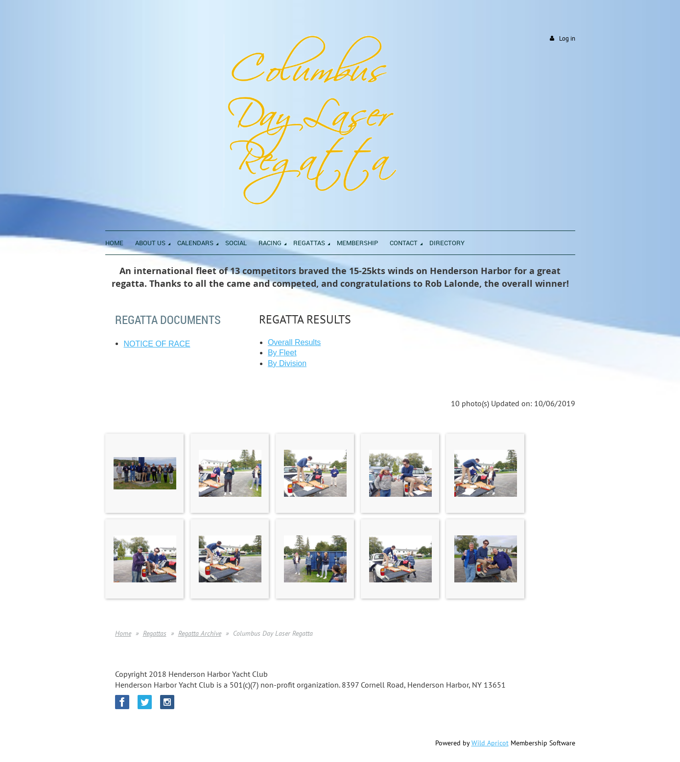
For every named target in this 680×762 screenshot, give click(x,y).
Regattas (154, 633)
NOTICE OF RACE (157, 344)
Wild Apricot (490, 743)
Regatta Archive (199, 633)
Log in (567, 38)
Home (123, 633)
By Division (287, 363)
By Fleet (282, 352)
